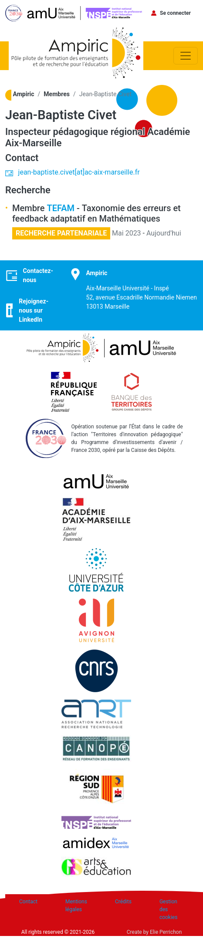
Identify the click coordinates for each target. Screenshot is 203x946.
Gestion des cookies (168, 909)
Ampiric (23, 94)
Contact (28, 902)
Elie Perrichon (166, 932)
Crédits (123, 902)
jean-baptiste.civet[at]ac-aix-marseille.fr (79, 172)
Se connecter (175, 13)
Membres (57, 94)
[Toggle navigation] (185, 55)
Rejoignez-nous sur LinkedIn (33, 310)
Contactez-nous (38, 275)
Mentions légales (76, 905)
